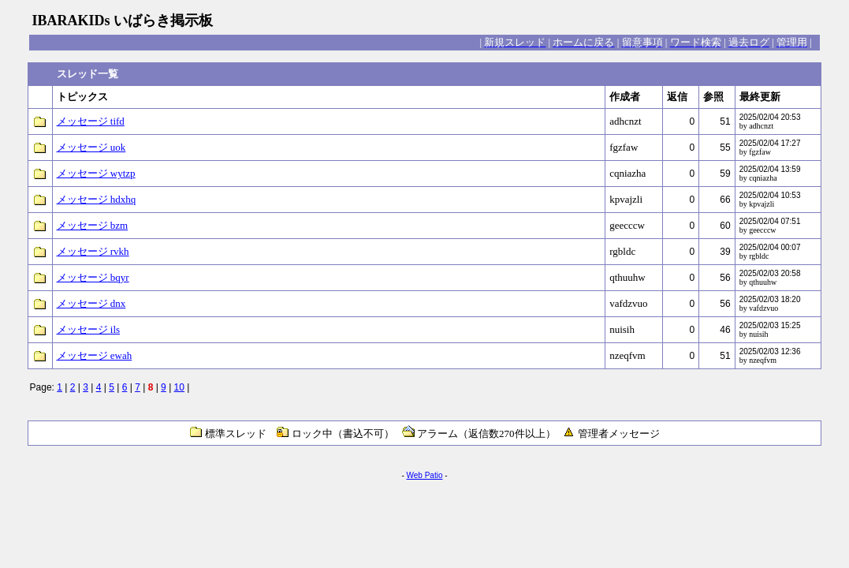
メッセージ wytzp (96, 173)
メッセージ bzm (92, 225)
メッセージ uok (91, 147)
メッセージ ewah (94, 355)
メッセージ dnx (91, 303)
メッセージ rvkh (93, 251)
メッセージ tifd (91, 121)
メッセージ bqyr (93, 277)
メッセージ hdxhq (96, 199)
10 (179, 387)
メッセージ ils (89, 329)
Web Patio (425, 475)
